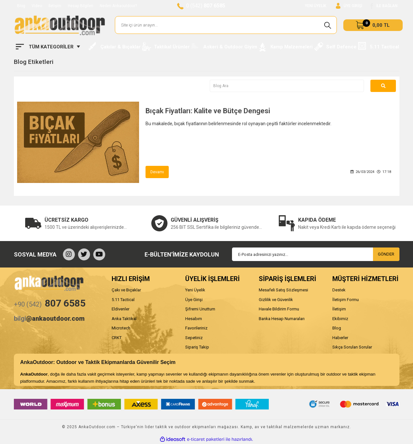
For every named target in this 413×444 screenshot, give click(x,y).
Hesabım (193, 318)
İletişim (54, 6)
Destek (339, 290)
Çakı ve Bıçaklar (126, 290)
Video (37, 6)
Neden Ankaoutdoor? (118, 6)
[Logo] (60, 25)
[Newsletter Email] (315, 254)
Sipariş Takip (197, 347)
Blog (21, 6)
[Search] (226, 25)
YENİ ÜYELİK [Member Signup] (315, 6)
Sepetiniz (194, 337)
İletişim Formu (345, 299)
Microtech (121, 328)
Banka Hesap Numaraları (282, 318)
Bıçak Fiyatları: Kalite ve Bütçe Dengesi (208, 111)
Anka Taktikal (124, 318)
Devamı (157, 172)
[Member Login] (349, 6)
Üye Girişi (194, 299)
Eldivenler (120, 309)
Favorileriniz (196, 328)
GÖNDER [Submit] (386, 254)
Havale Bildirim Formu (279, 309)
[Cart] (373, 25)
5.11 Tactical (123, 299)
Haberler (340, 337)
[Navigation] (48, 46)
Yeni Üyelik (195, 290)
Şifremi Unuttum (200, 309)
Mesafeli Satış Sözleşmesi (283, 290)
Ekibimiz (340, 318)
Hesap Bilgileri (80, 6)
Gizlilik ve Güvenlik (276, 299)
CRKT (117, 337)
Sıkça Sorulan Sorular (352, 347)
